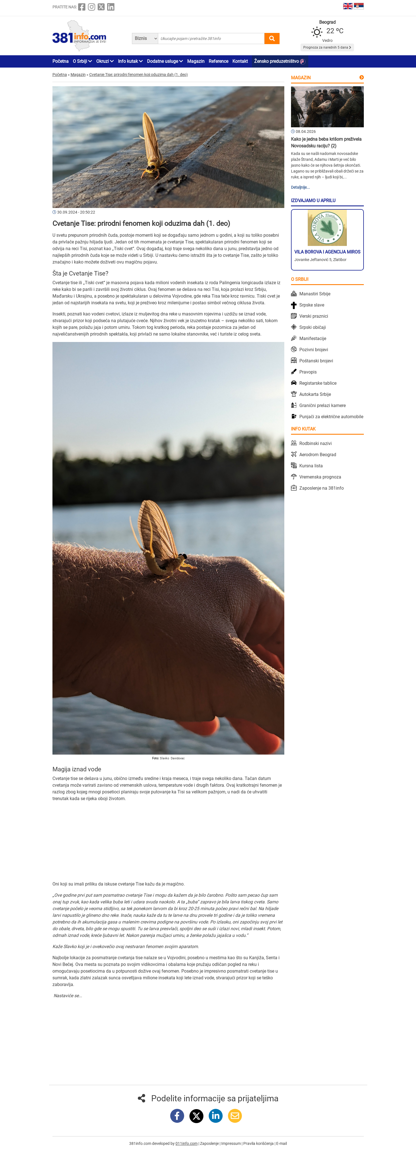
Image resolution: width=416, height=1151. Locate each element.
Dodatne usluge (165, 61)
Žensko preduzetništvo (280, 61)
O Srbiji (82, 61)
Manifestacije (312, 338)
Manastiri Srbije (314, 293)
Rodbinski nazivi (315, 443)
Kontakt (240, 61)
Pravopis (308, 372)
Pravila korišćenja (259, 1143)
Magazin (196, 61)
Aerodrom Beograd (317, 454)
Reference (218, 61)
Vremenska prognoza (320, 477)
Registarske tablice (317, 383)
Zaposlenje (210, 1143)
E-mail (281, 1143)
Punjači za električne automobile (331, 416)
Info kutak (130, 61)
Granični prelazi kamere (322, 405)
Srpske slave (311, 305)
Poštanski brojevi (316, 360)
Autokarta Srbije (315, 394)
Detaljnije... (300, 187)
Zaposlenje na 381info (321, 488)
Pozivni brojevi (313, 349)
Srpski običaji (312, 327)
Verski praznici (313, 316)
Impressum (231, 1143)
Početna (60, 61)
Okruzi (105, 61)
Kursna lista (311, 465)
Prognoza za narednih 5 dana (327, 47)
